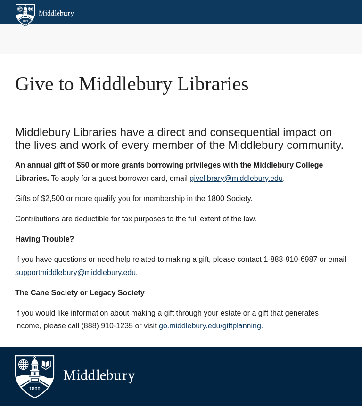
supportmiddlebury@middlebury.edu (75, 272)
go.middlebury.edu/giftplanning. (211, 326)
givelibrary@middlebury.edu (236, 178)
